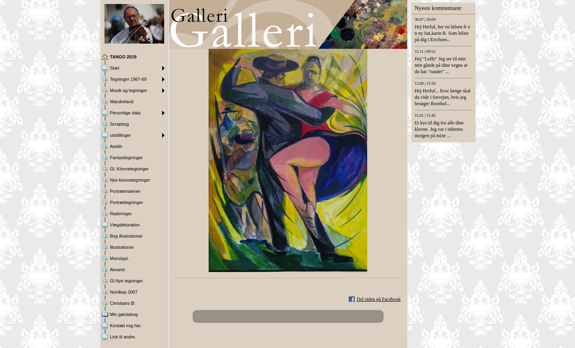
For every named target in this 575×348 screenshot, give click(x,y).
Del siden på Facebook (379, 299)
